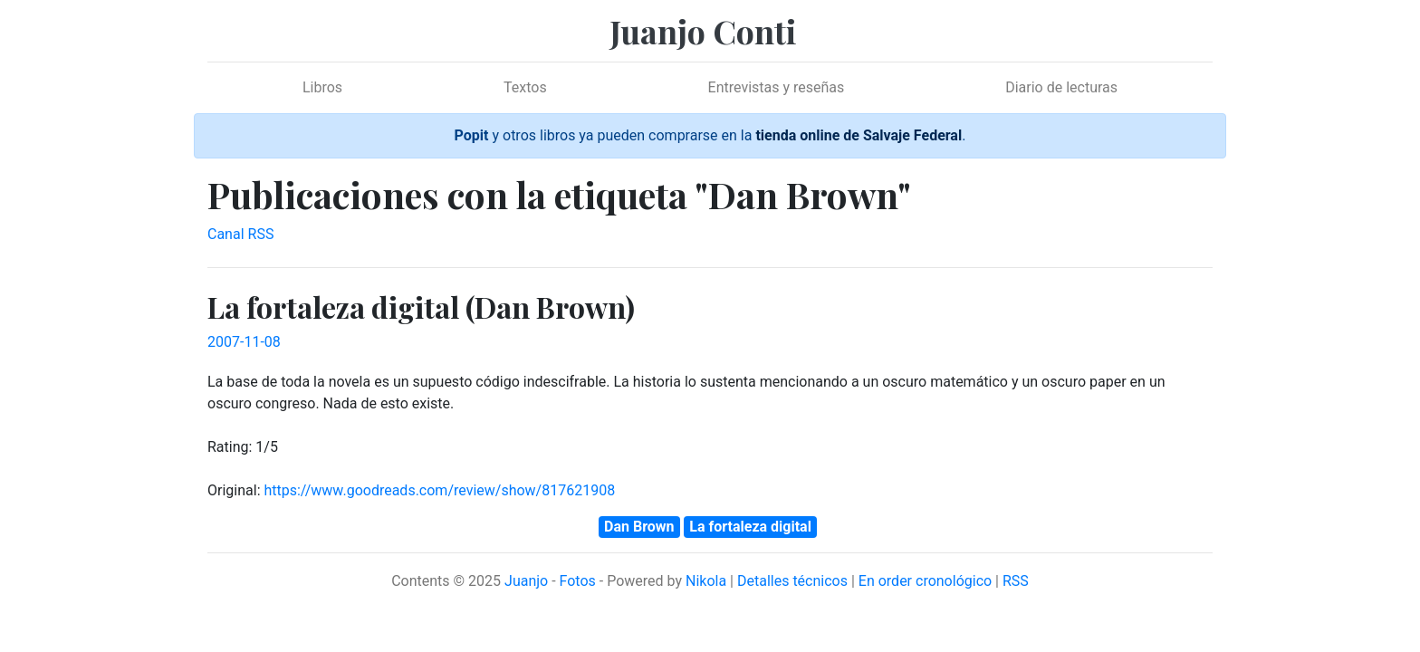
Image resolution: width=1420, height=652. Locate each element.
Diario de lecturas (1061, 87)
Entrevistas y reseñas (776, 87)
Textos (525, 87)
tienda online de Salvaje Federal (858, 135)
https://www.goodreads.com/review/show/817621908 (439, 490)
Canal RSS (240, 234)
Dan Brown (639, 526)
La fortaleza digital (750, 526)
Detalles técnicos (792, 581)
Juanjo (526, 581)
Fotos (578, 581)
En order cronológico (925, 581)
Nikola (706, 581)
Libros (322, 87)
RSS (1016, 581)
